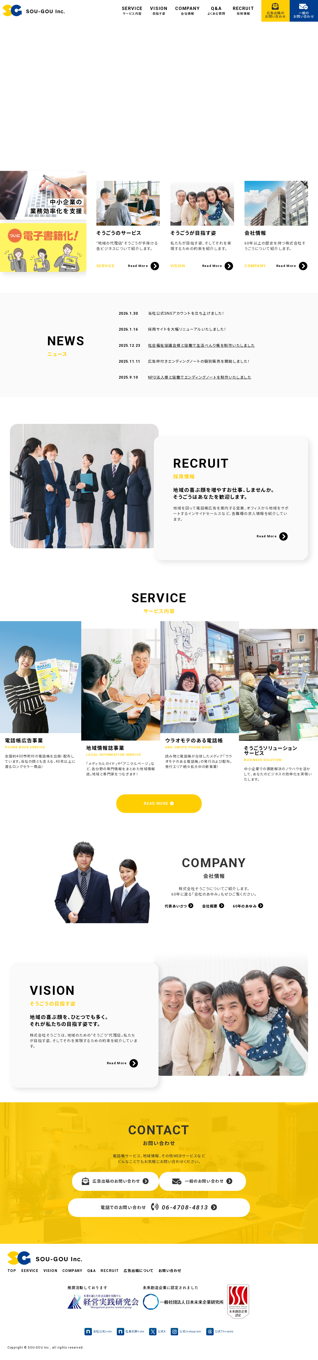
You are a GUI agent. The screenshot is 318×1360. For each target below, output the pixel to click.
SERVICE (132, 10)
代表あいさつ (177, 908)
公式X (158, 1335)
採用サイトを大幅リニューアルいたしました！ (187, 337)
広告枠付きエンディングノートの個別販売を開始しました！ (199, 369)
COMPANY (187, 10)
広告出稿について (144, 1274)
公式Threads (223, 1335)
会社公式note (95, 1335)
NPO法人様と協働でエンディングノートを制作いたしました (199, 385)
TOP (11, 1274)
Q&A (216, 10)
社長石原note (129, 1335)
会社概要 (213, 908)
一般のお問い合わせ (202, 1184)
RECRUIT (243, 10)
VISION (159, 10)
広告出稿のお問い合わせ (115, 1184)
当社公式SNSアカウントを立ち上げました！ (186, 321)
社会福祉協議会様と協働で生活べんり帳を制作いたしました (201, 353)
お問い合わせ (177, 1274)
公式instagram (187, 1335)
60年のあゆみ (250, 908)
